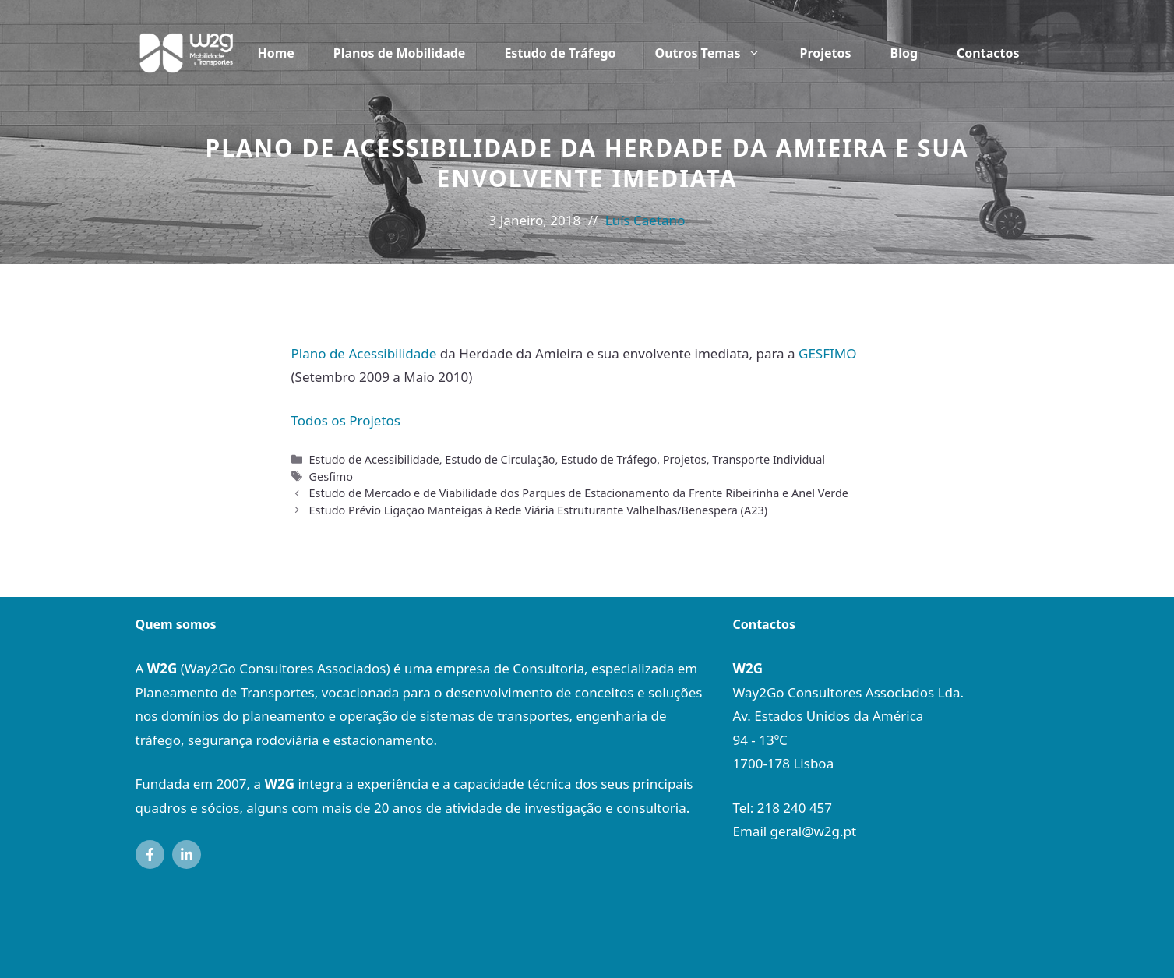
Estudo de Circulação (500, 459)
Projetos (825, 53)
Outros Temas (718, 53)
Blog (904, 53)
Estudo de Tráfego (559, 53)
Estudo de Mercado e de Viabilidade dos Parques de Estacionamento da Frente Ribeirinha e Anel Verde (578, 492)
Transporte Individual (768, 459)
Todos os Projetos (346, 420)
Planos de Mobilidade (399, 53)
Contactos (988, 53)
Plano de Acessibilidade (364, 353)
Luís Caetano (645, 220)
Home (275, 53)
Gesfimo (331, 476)
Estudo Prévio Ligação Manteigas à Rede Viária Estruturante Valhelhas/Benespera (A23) (538, 510)
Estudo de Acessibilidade (374, 459)
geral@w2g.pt (813, 831)
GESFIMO (827, 353)
